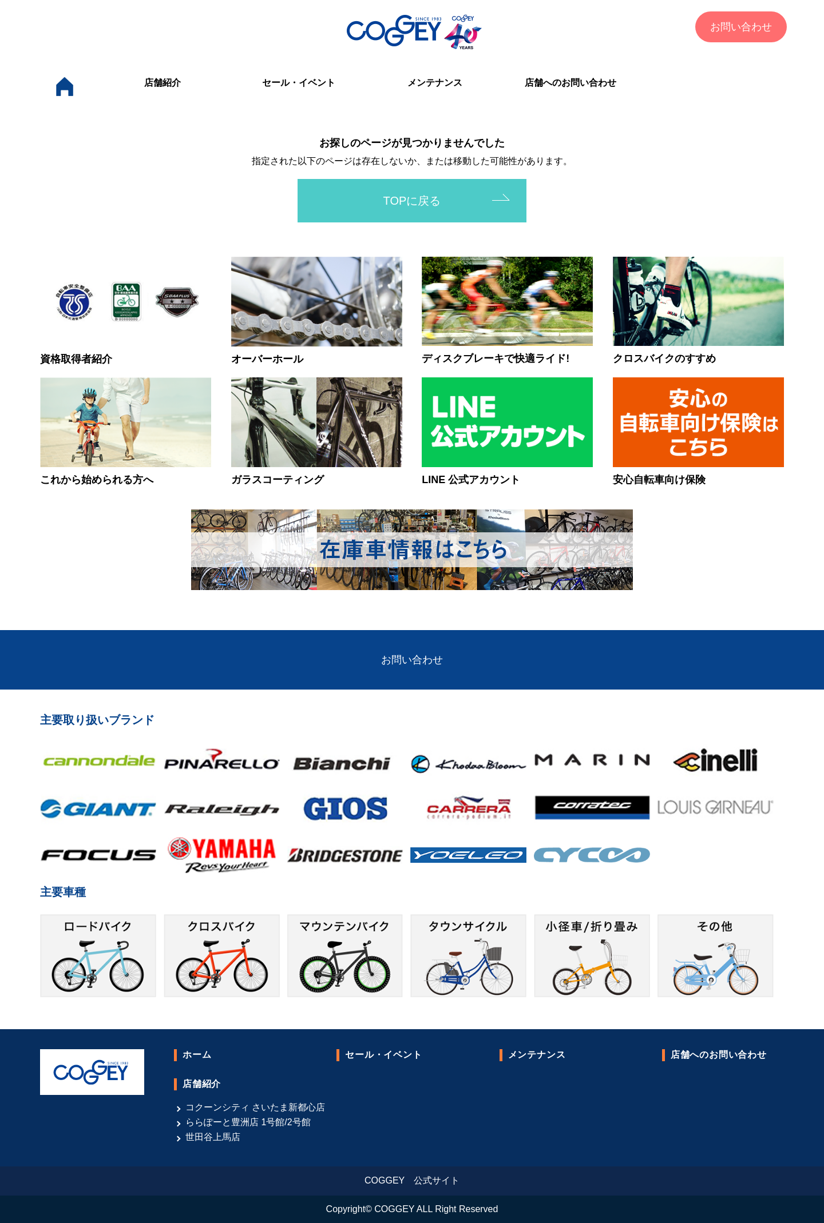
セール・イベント (298, 82)
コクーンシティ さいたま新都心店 (255, 1107)
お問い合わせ (741, 27)
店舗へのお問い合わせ (570, 82)
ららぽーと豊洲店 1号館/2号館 (248, 1122)
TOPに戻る (412, 200)
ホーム (197, 1054)
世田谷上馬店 (212, 1137)
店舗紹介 (162, 82)
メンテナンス (434, 82)
